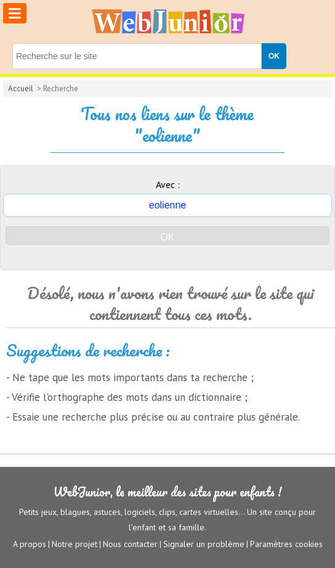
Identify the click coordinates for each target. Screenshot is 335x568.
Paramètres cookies (286, 543)
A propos (29, 543)
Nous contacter (130, 543)
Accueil (20, 88)
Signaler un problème (203, 543)
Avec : (168, 184)
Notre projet (74, 543)
